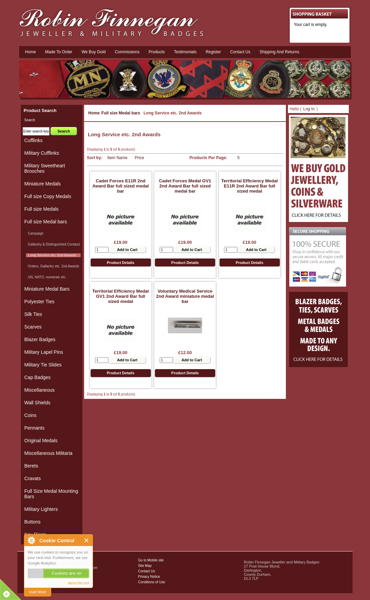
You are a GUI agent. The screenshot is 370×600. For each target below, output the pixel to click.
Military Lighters (41, 509)
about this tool (78, 583)
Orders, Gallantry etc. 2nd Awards (52, 266)
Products (156, 52)
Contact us (240, 52)
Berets (31, 466)
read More (37, 592)
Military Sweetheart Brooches (44, 168)
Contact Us (146, 571)
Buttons (32, 522)
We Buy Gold (93, 52)
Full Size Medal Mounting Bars (51, 493)
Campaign (34, 233)
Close (86, 540)
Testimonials (185, 52)
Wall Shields (37, 402)
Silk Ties (33, 314)
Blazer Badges (39, 339)
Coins (30, 415)
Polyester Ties (39, 301)
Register (213, 52)
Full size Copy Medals (47, 196)
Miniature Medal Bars (46, 289)
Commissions (127, 52)
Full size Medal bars (120, 113)
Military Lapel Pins (43, 352)
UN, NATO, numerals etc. (46, 277)
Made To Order (58, 52)
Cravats (32, 478)
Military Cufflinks (41, 153)
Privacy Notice (149, 576)
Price (139, 157)
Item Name (117, 157)
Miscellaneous (39, 390)
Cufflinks (33, 140)
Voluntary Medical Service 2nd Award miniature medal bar (185, 296)
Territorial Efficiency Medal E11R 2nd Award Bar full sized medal (249, 186)
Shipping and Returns (279, 52)
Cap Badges (37, 377)
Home (30, 52)
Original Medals (40, 440)
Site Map (144, 566)
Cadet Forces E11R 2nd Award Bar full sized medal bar (120, 186)
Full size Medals (41, 209)
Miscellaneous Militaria (48, 453)
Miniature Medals (42, 183)
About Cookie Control (31, 540)
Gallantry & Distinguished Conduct (53, 244)
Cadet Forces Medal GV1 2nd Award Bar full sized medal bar (185, 186)
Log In (309, 109)
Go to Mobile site (151, 560)
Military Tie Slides (43, 364)
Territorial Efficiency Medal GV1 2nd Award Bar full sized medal (120, 296)
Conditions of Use (151, 582)
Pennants (34, 428)
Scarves (33, 327)
